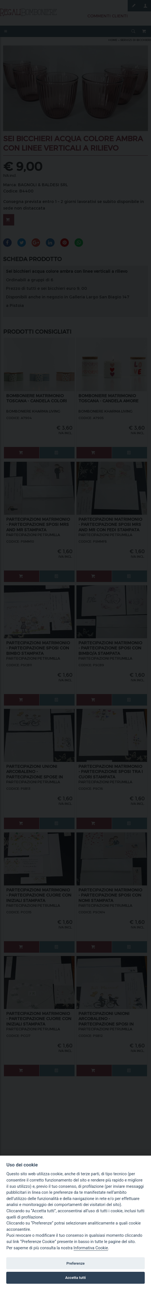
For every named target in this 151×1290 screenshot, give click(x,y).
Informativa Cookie (91, 1248)
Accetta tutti (75, 1277)
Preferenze (75, 1263)
